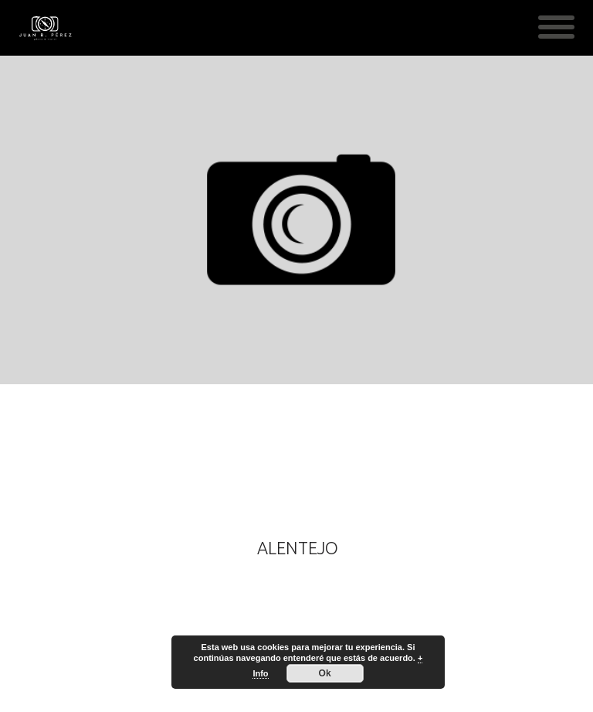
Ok (325, 673)
